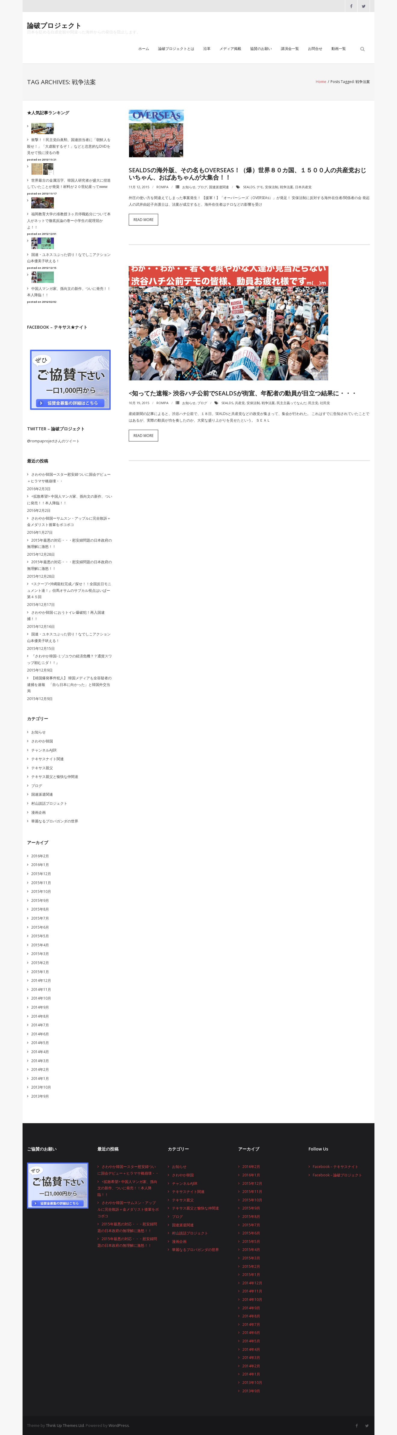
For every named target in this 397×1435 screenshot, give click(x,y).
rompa (162, 187)
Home (321, 82)
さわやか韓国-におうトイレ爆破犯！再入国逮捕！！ (66, 615)
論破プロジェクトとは (176, 48)
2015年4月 (40, 945)
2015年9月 (40, 900)
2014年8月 (40, 1016)
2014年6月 (40, 1034)
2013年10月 (41, 1087)
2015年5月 (40, 936)
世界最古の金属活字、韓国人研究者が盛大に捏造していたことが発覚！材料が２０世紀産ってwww (69, 183)
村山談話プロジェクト (49, 803)
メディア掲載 (230, 48)
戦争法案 (286, 187)
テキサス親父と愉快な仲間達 (54, 776)
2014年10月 (41, 998)
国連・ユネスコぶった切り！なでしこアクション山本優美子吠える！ (69, 258)
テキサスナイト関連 (47, 758)
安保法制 (271, 187)
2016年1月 (40, 864)
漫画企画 (38, 812)
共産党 (240, 403)
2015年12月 (41, 873)
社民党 (325, 403)
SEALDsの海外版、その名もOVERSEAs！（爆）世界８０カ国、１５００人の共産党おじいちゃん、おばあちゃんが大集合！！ (247, 173)
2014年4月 (40, 1051)
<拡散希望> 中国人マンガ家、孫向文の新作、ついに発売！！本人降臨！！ (69, 499)
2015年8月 (40, 909)
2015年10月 (41, 891)
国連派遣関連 (219, 187)
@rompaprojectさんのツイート (53, 441)
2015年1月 (40, 971)
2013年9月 (40, 1096)
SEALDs (249, 187)
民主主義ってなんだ (291, 403)
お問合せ (315, 48)
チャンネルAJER (44, 749)
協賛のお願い (261, 48)
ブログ (202, 187)
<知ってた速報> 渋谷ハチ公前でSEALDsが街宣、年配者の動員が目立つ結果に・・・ (243, 393)
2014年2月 (40, 1069)
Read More (143, 219)
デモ (260, 187)
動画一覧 (338, 48)
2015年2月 (40, 962)
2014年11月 (41, 989)
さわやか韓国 (42, 741)
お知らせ (188, 187)
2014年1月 (40, 1078)
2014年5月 (40, 1042)
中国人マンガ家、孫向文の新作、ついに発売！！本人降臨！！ (69, 292)
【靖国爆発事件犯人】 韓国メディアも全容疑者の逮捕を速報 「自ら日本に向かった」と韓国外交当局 (69, 684)
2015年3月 (40, 953)
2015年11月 (41, 882)
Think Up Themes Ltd (65, 1425)
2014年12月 (41, 980)
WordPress (119, 1425)
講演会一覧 (290, 48)
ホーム (143, 48)
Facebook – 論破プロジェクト (337, 1175)
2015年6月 (40, 927)
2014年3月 (40, 1060)
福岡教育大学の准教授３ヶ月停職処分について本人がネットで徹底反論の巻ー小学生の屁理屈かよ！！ (69, 220)
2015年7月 (40, 918)
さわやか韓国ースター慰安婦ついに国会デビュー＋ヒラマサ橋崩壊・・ (69, 478)
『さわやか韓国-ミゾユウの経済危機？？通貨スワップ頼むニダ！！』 (69, 659)
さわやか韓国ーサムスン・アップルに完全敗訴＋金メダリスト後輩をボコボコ (69, 521)
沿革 (207, 48)
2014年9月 (40, 1007)
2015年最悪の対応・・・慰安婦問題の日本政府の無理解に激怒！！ (69, 543)
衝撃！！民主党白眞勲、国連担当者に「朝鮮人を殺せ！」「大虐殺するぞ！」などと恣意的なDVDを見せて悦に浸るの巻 (69, 146)
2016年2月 (40, 856)
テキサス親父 (42, 767)
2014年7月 (40, 1025)
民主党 (313, 403)
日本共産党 (303, 187)
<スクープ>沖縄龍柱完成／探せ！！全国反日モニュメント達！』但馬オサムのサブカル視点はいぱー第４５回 (69, 590)
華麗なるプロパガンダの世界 (54, 821)
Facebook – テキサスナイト (336, 1166)
